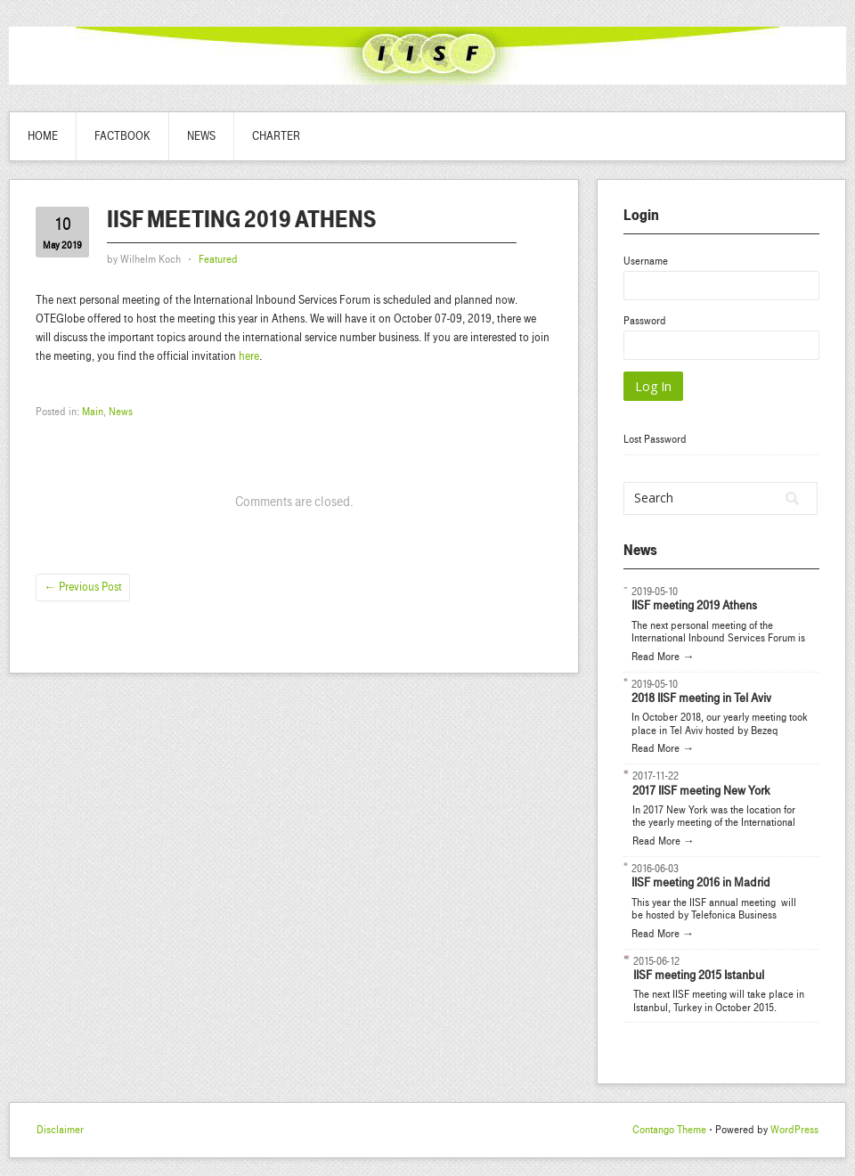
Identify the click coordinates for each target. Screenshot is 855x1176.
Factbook (122, 136)
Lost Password (655, 439)
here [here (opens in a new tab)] (249, 356)
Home (43, 136)
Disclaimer (60, 1130)
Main (92, 411)
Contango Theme (669, 1130)
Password (644, 321)
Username (645, 261)
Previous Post (83, 587)
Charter (276, 136)
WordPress (794, 1130)
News (201, 136)
